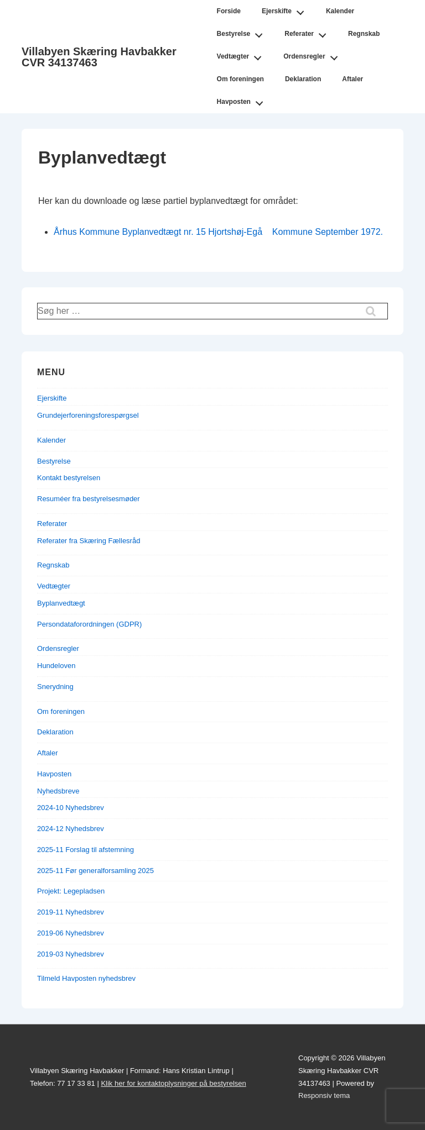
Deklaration (303, 79)
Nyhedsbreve (58, 791)
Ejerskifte (286, 9)
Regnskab (364, 34)
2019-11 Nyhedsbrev (70, 912)
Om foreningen (240, 79)
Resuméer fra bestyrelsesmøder (88, 499)
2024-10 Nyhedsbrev (70, 807)
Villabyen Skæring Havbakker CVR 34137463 (99, 57)
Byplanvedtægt (61, 603)
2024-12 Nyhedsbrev (70, 828)
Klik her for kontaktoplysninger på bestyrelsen (173, 1083)
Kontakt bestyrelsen (68, 478)
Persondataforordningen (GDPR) (89, 624)
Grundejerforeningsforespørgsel (88, 415)
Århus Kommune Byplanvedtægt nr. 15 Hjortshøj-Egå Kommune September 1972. (218, 231)
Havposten (243, 100)
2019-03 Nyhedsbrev (70, 954)
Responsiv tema (324, 1095)
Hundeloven (56, 665)
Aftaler (352, 79)
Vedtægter (242, 55)
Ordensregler (313, 55)
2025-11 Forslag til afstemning (85, 849)
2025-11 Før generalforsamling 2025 (95, 870)
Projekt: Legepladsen (71, 891)
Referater (308, 32)
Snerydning (55, 686)
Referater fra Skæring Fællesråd (88, 541)
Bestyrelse (243, 32)
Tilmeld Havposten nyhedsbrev (86, 978)
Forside (229, 11)
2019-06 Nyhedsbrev (70, 933)
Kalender (340, 11)
